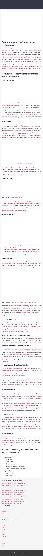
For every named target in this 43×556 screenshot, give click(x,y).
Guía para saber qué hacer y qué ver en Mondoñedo (13, 490)
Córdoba (3, 529)
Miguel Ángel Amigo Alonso (32, 102)
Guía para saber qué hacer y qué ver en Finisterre (12, 485)
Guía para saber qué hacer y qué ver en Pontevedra (13, 501)
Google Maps (21, 102)
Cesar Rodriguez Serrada (30, 302)
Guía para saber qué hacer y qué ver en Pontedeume (13, 483)
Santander (4, 536)
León (3, 541)
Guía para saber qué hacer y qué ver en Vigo (11, 503)
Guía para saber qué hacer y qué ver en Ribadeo (12, 499)
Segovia (3, 538)
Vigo (3, 545)
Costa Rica (4, 518)
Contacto (30, 553)
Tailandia (4, 511)
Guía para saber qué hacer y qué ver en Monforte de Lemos (15, 496)
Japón (3, 513)
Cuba (3, 509)
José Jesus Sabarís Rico (32, 245)
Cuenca (3, 534)
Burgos (3, 543)
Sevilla (3, 525)
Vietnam (3, 515)
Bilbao (3, 527)
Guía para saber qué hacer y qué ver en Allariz (12, 494)
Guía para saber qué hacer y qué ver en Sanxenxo (13, 492)
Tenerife (3, 523)
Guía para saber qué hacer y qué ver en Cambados (13, 488)
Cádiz (3, 532)
